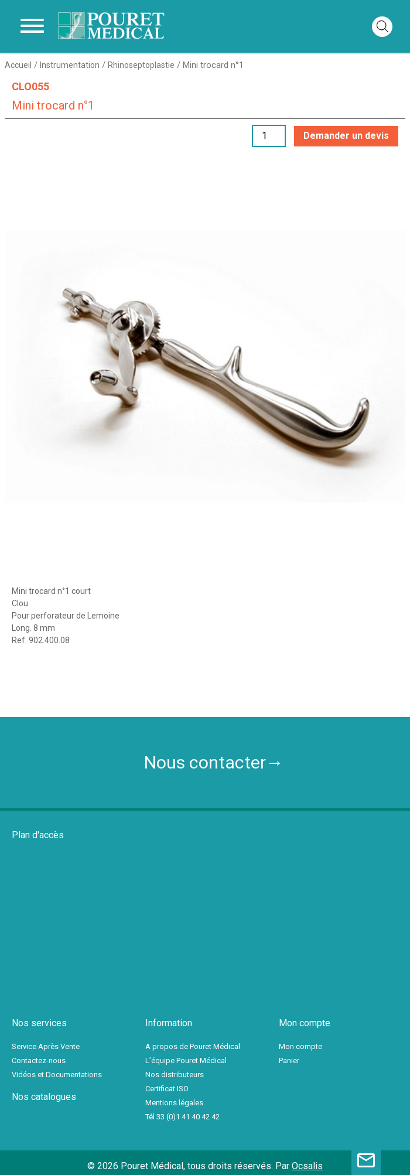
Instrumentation (70, 65)
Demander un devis (346, 135)
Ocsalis (307, 1165)
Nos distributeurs (174, 1074)
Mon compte (300, 1046)
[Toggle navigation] (32, 26)
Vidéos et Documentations (57, 1074)
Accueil (18, 65)
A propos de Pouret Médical (192, 1046)
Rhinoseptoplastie (141, 65)
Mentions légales (174, 1102)
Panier (289, 1060)
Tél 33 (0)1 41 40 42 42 (182, 1116)
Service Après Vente (46, 1046)
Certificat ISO (167, 1088)
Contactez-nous (39, 1060)
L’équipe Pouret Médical (186, 1060)
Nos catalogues (44, 1096)
